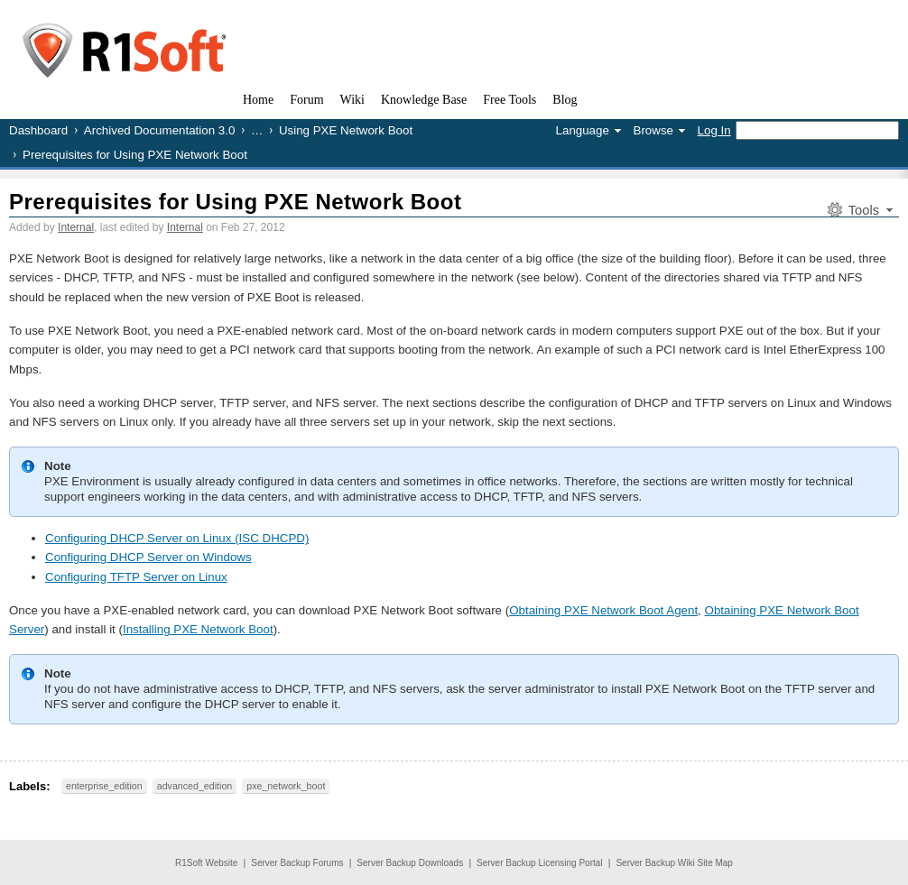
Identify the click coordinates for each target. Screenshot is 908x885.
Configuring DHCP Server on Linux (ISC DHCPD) (177, 538)
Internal (76, 227)
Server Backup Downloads (410, 863)
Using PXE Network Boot (345, 130)
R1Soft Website (206, 863)
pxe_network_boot (285, 785)
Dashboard (38, 130)
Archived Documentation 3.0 (159, 130)
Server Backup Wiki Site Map (674, 863)
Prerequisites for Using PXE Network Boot (235, 201)
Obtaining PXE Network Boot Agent (603, 610)
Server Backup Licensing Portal (540, 863)
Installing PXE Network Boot (198, 629)
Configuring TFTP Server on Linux (136, 577)
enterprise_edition (104, 785)
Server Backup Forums (297, 863)
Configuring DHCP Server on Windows (148, 557)
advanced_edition (195, 785)
